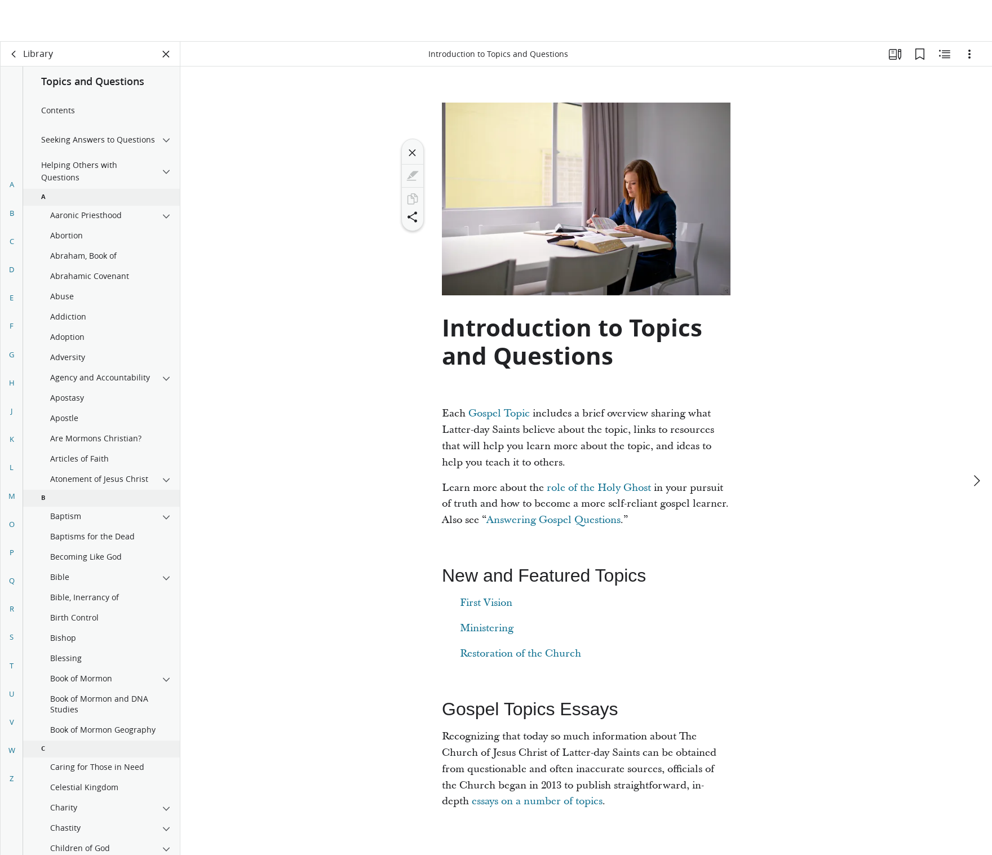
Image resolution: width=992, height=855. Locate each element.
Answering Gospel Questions (553, 520)
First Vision (486, 603)
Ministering (486, 628)
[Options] (969, 54)
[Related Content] (944, 54)
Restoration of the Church (520, 653)
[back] (14, 54)
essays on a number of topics (537, 801)
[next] (976, 439)
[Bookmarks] (920, 54)
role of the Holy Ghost (599, 488)
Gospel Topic (499, 413)
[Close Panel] (166, 54)
